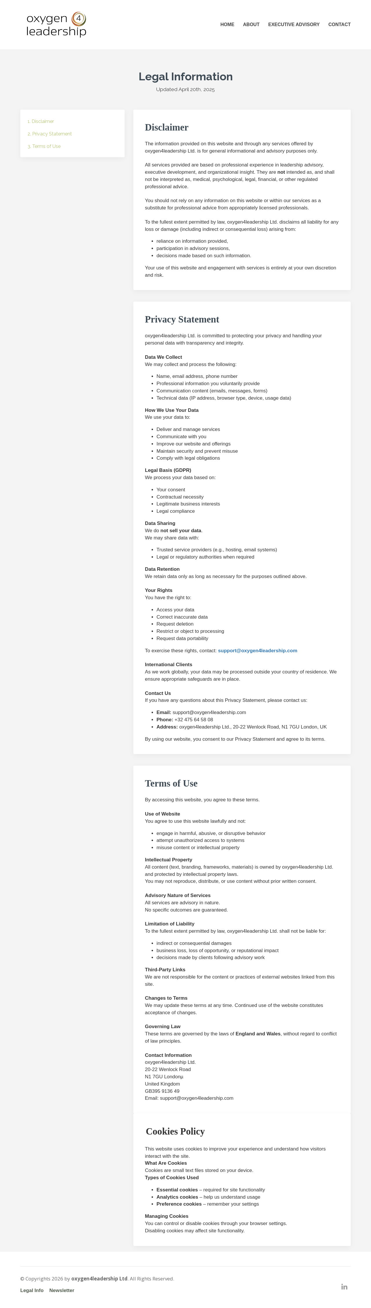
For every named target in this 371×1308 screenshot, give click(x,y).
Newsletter (61, 1290)
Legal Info (31, 1290)
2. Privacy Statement (50, 134)
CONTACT (339, 24)
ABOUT (251, 24)
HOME (227, 24)
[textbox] (242, 939)
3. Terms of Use (44, 146)
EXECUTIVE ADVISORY (294, 24)
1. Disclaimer (41, 121)
